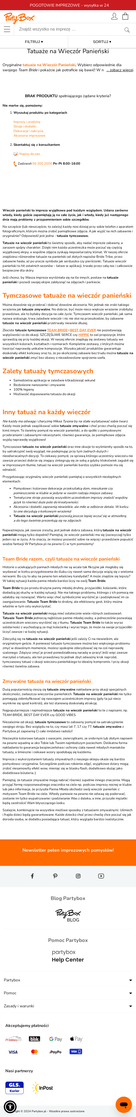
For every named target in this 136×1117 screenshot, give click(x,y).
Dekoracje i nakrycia (28, 131)
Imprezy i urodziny (26, 122)
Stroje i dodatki (24, 126)
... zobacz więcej (119, 70)
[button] (10, 1107)
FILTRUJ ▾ (34, 41)
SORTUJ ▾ (102, 41)
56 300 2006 (42, 163)
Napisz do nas (26, 154)
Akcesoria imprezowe (29, 135)
